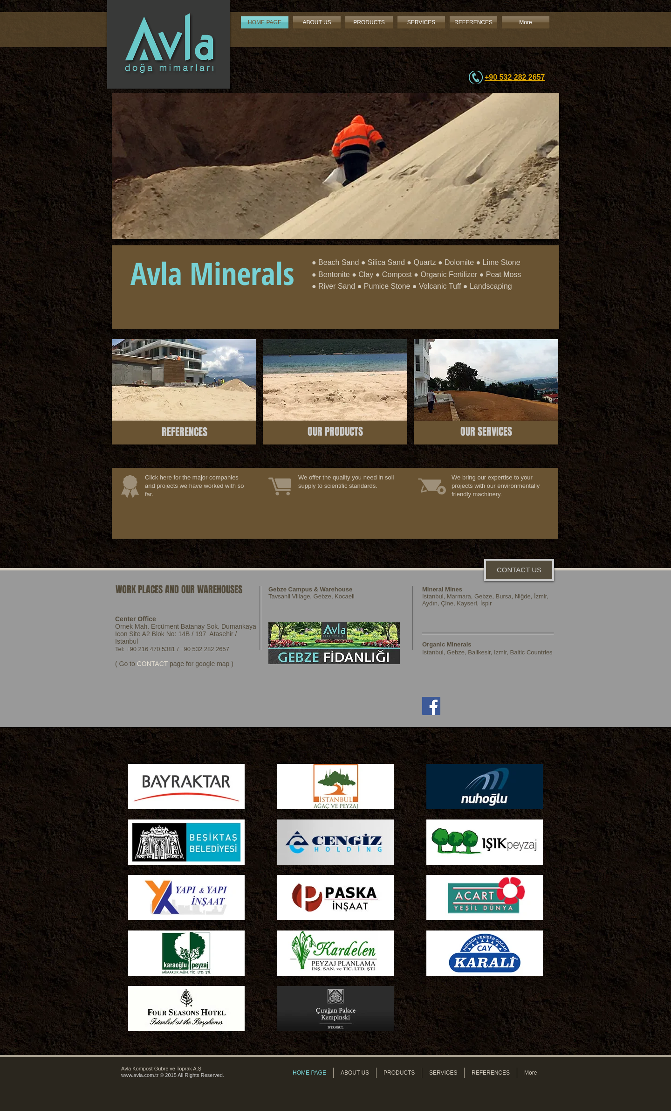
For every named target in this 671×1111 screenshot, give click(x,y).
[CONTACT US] (519, 570)
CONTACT (152, 663)
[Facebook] (431, 706)
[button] (335, 166)
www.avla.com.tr (139, 1075)
